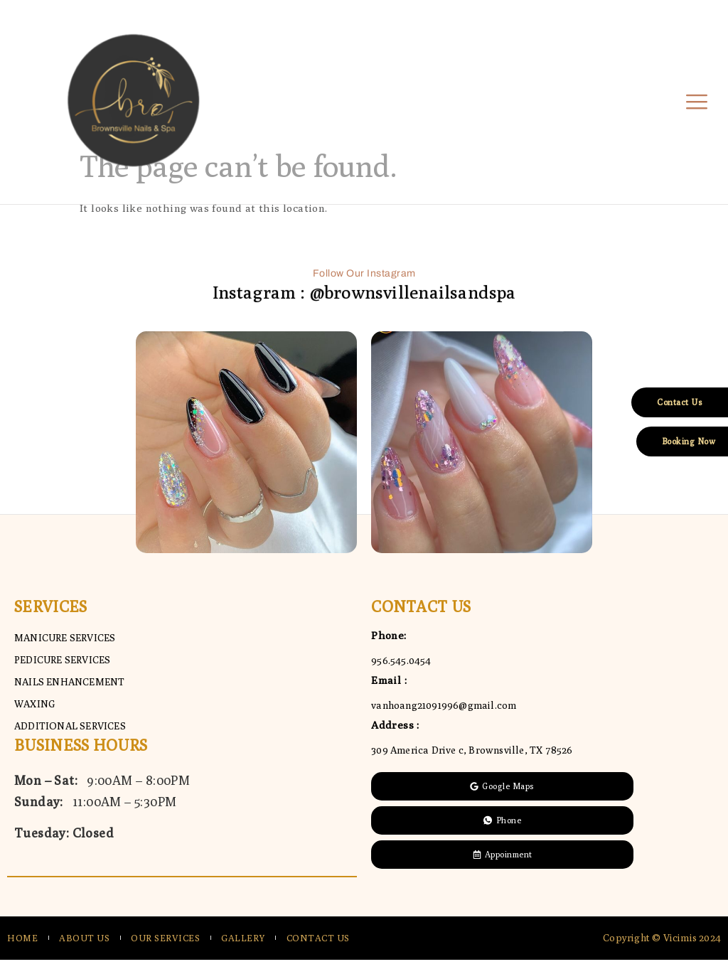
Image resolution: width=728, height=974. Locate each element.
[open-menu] (697, 102)
